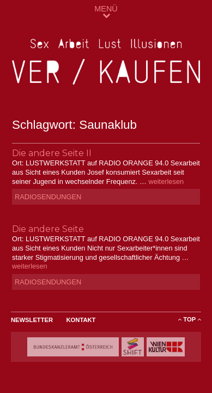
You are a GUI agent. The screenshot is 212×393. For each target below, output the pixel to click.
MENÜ (105, 11)
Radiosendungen (48, 197)
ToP (189, 319)
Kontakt (81, 320)
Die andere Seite (48, 229)
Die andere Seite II (52, 153)
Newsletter (32, 320)
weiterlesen (166, 181)
